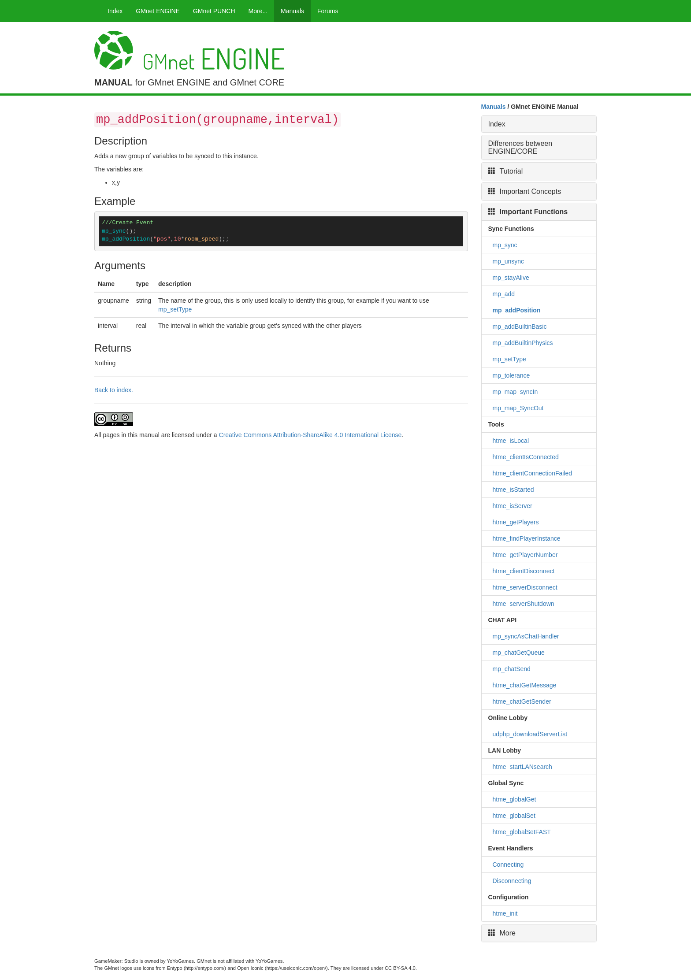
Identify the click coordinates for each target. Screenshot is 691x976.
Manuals (292, 11)
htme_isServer (512, 505)
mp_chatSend (512, 668)
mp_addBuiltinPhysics (523, 342)
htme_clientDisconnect (524, 571)
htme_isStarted (513, 489)
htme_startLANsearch (522, 766)
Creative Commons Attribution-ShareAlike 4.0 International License (310, 434)
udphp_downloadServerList (530, 734)
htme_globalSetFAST (522, 831)
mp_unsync (508, 261)
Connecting (508, 864)
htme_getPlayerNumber (525, 554)
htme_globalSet (514, 815)
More (502, 933)
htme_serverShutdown (523, 603)
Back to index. (113, 389)
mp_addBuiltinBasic (520, 326)
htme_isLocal (511, 440)
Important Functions (528, 211)
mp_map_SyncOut (518, 408)
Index (115, 11)
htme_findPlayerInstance (527, 538)
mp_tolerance (511, 375)
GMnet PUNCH (214, 11)
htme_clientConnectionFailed (532, 473)
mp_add (504, 293)
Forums (327, 11)
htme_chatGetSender (522, 701)
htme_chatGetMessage (525, 685)
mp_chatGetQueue (519, 652)
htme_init (505, 913)
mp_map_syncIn (515, 391)
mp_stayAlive (511, 277)
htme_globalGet (514, 799)
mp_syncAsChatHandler (526, 636)
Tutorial (505, 171)
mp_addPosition (517, 310)
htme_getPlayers (516, 522)
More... (258, 11)
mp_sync (505, 245)
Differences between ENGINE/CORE (520, 147)
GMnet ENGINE (158, 11)
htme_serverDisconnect (525, 587)
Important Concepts (524, 191)
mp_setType (175, 309)
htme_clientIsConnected (526, 456)
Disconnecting (512, 880)
